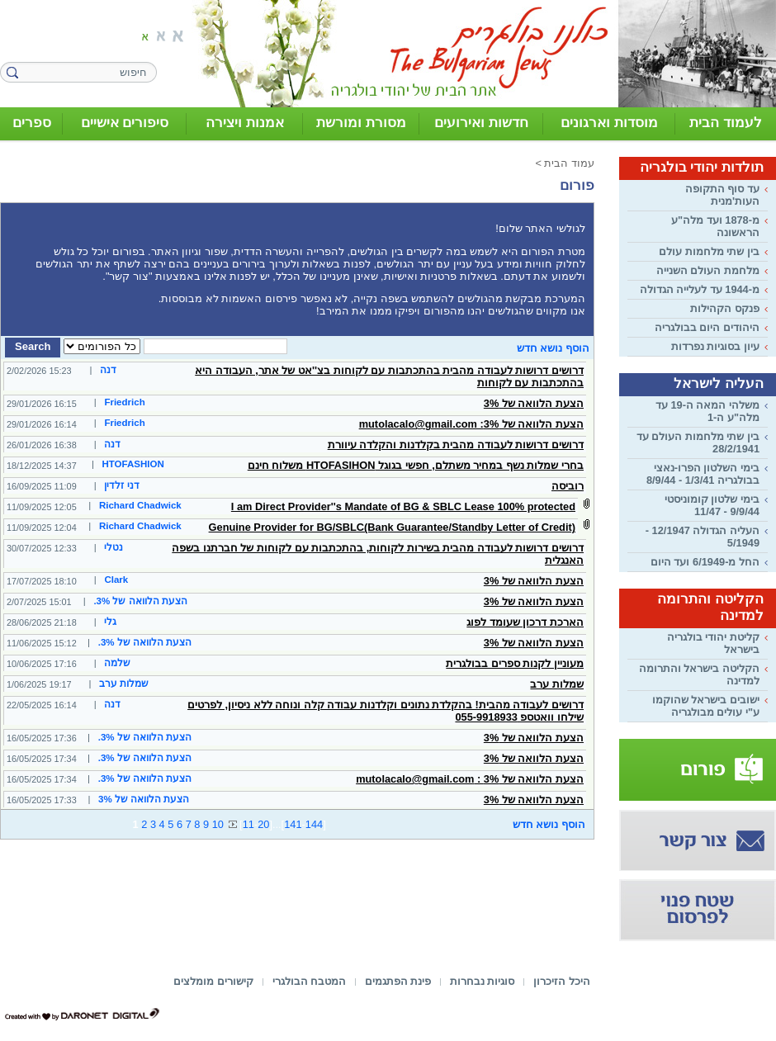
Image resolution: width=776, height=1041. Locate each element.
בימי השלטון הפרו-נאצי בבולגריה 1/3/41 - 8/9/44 (702, 473)
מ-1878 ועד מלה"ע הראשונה (715, 226)
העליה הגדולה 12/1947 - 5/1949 (702, 536)
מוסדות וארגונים (609, 122)
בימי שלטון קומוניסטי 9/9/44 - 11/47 (712, 505)
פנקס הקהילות (724, 308)
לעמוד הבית (725, 122)
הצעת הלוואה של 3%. (140, 601)
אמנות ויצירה (245, 122)
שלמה (117, 663)
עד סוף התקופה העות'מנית (722, 194)
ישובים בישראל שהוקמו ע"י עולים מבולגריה (705, 705)
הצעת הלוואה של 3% (143, 799)
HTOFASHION (132, 464)
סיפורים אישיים (125, 122)
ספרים (31, 122)
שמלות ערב (124, 683)
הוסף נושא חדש (553, 348)
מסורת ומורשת (361, 122)
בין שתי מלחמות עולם (709, 251)
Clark (116, 579)
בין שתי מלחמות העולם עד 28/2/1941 (697, 442)
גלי (110, 622)
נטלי (113, 547)
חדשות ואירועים (481, 122)
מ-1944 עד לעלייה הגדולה (699, 289)
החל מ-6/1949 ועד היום (705, 562)
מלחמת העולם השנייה (707, 270)
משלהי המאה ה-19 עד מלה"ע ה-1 (707, 411)
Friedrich (124, 402)
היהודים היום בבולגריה (707, 327)
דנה (108, 370)
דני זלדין (121, 485)
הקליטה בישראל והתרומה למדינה (699, 674)
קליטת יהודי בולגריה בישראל (713, 643)
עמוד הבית (569, 163)
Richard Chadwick (140, 505)
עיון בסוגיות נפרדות (715, 346)
